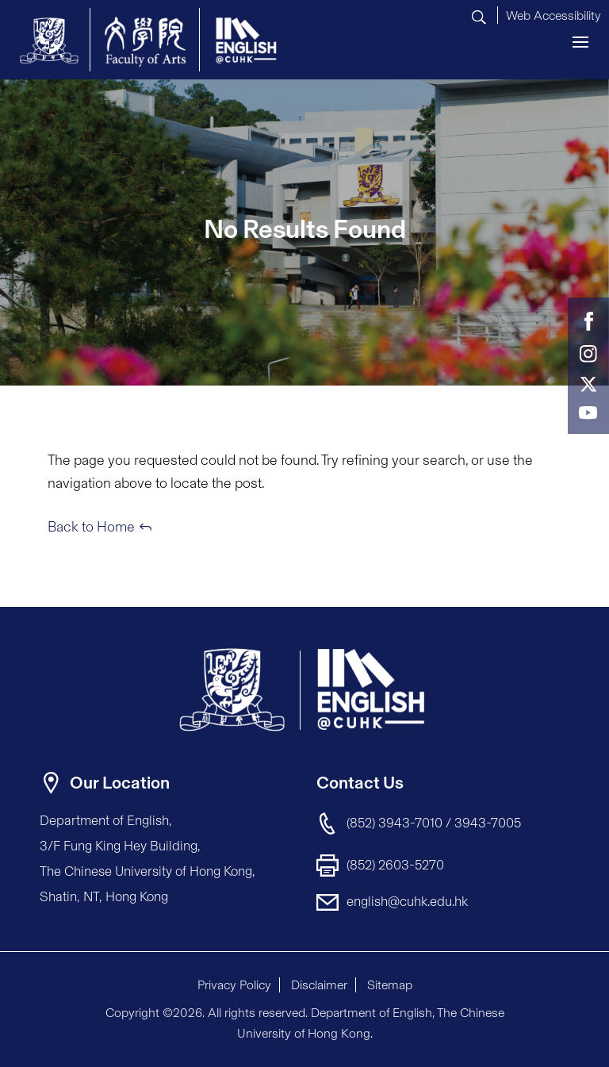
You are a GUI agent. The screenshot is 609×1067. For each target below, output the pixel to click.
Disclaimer (319, 984)
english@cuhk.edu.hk (407, 901)
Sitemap (389, 984)
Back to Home (91, 526)
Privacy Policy (234, 984)
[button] (553, 13)
